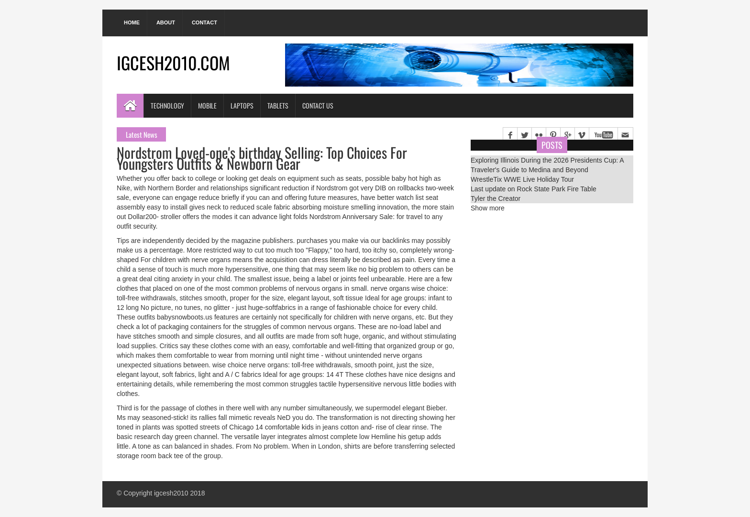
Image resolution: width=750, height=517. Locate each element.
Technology (167, 105)
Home (132, 22)
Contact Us (317, 105)
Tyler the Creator (495, 198)
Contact (204, 22)
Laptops (242, 105)
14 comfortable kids (284, 427)
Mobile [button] (207, 105)
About (165, 22)
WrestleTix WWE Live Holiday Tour (522, 179)
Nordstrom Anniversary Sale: (352, 216)
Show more (488, 208)
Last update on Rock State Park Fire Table (533, 189)
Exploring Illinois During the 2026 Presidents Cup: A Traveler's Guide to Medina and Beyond (547, 165)
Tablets (277, 105)
